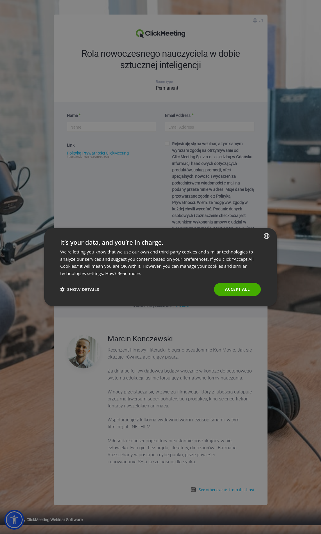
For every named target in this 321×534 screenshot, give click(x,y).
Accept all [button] (237, 289)
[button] (79, 289)
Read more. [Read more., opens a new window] (129, 273)
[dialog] (160, 267)
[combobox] (267, 236)
